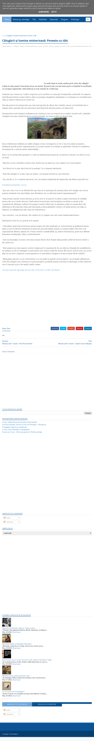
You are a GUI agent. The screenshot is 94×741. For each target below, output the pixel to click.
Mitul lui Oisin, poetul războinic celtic (16, 680)
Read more (17, 636)
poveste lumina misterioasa (80, 48)
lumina (22, 48)
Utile (16, 30)
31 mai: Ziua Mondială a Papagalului (16, 434)
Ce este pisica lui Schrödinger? (13, 696)
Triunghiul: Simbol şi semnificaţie (14, 431)
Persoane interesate (47, 708)
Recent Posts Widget (7, 702)
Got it (54, 12)
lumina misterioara (31, 48)
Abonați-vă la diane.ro (17, 708)
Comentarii (9, 526)
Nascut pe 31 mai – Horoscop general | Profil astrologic (22, 436)
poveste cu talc (65, 48)
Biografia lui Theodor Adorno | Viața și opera (19, 632)
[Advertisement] (23, 71)
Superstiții (54, 21)
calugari (16, 48)
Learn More (43, 12)
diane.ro (16, 738)
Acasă (4, 37)
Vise (34, 21)
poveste (45, 48)
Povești (85, 24)
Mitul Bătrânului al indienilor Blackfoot (17, 648)
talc (4, 50)
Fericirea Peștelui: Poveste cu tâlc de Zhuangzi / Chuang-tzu (24, 429)
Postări (7, 522)
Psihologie (75, 21)
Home (7, 21)
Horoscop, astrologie (21, 21)
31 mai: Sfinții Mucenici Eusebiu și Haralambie (19, 426)
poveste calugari (54, 48)
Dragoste (64, 21)
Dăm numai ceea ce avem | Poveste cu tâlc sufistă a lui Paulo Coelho (27, 664)
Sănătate (7, 30)
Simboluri (43, 21)
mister (40, 48)
